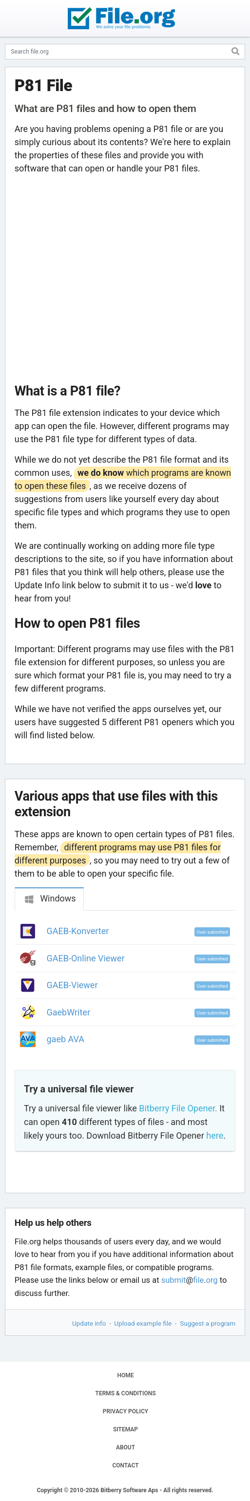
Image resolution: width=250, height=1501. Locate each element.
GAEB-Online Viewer (86, 958)
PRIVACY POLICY (125, 1411)
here (214, 1135)
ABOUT (125, 1447)
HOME (125, 1375)
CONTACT (125, 1465)
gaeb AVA (66, 1039)
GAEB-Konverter (78, 931)
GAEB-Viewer (72, 985)
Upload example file (143, 1323)
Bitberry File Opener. (178, 1108)
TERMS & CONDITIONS (126, 1393)
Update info (89, 1323)
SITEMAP (125, 1429)
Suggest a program (207, 1323)
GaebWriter (69, 1012)
